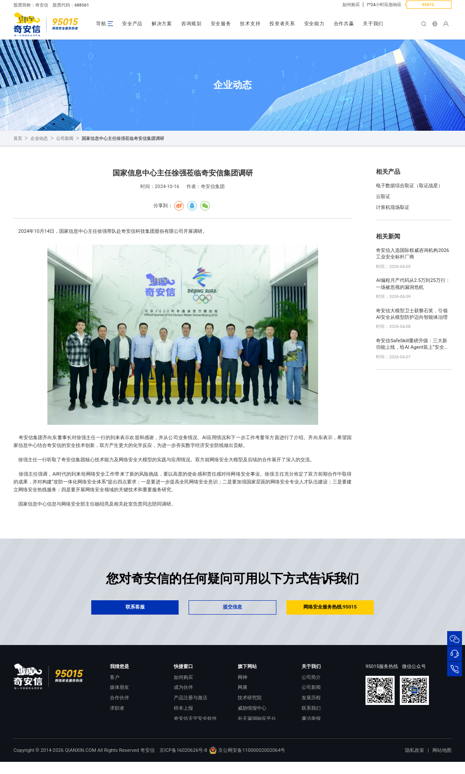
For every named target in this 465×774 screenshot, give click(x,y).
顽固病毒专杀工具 (193, 729)
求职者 (117, 708)
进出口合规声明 (318, 729)
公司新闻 (64, 138)
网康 (242, 687)
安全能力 (314, 23)
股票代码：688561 (71, 5)
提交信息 (232, 607)
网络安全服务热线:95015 (330, 607)
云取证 (383, 196)
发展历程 (311, 698)
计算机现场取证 (392, 207)
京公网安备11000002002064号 (247, 762)
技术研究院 (250, 698)
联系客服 (135, 607)
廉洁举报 (311, 718)
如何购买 (351, 4)
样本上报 (183, 708)
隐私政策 (414, 762)
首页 (17, 138)
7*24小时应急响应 (384, 4)
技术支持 (250, 23)
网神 (242, 677)
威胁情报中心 (252, 708)
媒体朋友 (119, 687)
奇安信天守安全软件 (195, 718)
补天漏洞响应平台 (257, 718)
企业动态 (39, 138)
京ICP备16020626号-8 (183, 762)
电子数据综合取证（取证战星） (409, 186)
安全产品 (132, 23)
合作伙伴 (119, 698)
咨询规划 (191, 23)
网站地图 (442, 762)
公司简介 (311, 677)
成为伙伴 (183, 687)
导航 (101, 23)
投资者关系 (282, 23)
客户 (115, 677)
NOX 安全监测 (253, 729)
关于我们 (373, 23)
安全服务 (221, 23)
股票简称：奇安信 (30, 5)
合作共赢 (344, 23)
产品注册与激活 (190, 698)
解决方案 (162, 23)
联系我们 (311, 708)
